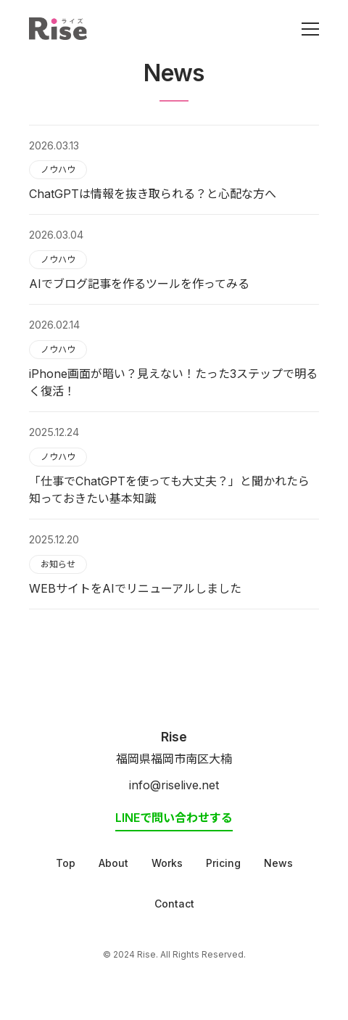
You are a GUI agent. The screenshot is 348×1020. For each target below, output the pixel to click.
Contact (174, 903)
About (113, 863)
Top (65, 863)
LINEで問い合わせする (174, 817)
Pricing (223, 863)
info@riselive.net (174, 785)
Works (167, 863)
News (278, 863)
